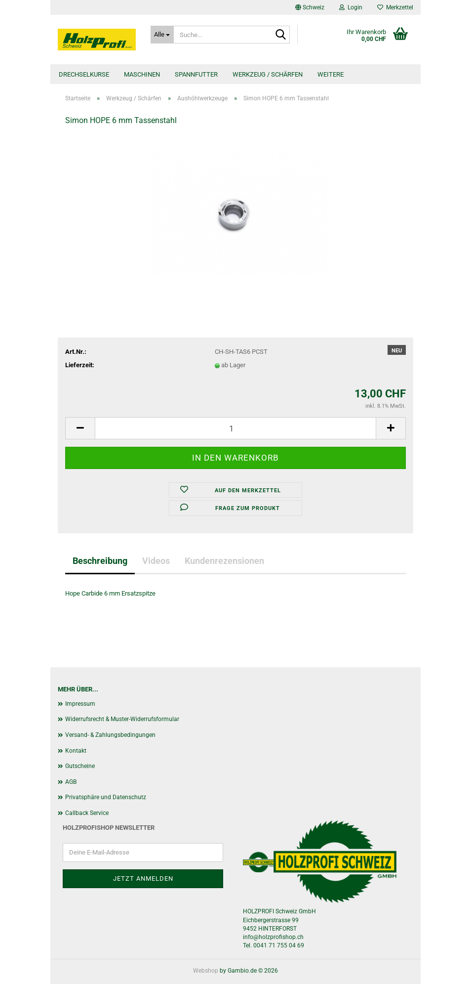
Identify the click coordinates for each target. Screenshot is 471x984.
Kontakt (75, 750)
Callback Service (87, 813)
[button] (310, 7)
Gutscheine (80, 766)
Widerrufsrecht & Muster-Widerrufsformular (122, 719)
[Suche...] (162, 34)
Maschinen (142, 74)
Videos (156, 561)
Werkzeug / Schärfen (268, 74)
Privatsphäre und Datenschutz (105, 797)
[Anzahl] (235, 428)
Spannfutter (196, 74)
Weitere (330, 74)
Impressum (80, 703)
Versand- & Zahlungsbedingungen (110, 734)
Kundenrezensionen (224, 561)
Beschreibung (100, 561)
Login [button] (350, 7)
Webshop (205, 970)
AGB (71, 781)
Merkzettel (395, 7)
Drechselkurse (84, 74)
